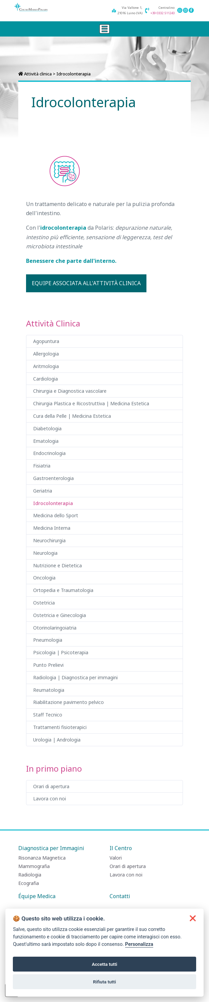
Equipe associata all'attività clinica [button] (86, 283)
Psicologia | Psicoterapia (60, 652)
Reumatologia (48, 690)
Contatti (120, 896)
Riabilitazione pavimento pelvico (68, 702)
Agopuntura (46, 341)
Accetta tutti (104, 964)
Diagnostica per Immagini (51, 848)
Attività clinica (38, 74)
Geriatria (42, 490)
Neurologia (45, 553)
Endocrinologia (49, 453)
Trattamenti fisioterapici (60, 727)
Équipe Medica (36, 896)
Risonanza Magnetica (42, 858)
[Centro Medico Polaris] (31, 7)
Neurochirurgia (49, 540)
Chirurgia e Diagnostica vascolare (70, 391)
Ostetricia (44, 602)
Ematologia (46, 441)
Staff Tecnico (47, 714)
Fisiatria (41, 465)
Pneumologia (47, 640)
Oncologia (44, 577)
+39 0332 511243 (162, 13)
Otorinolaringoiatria (54, 627)
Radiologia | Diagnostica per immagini (75, 677)
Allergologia (46, 353)
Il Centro (121, 848)
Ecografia (28, 883)
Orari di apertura (51, 786)
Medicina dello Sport (55, 515)
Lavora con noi (49, 798)
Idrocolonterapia (53, 503)
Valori (116, 858)
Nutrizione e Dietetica (57, 565)
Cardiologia (45, 378)
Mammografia (34, 866)
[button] (192, 918)
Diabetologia (47, 428)
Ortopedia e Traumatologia (63, 590)
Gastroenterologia (53, 478)
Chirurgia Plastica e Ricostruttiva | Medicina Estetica (91, 403)
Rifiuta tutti (104, 981)
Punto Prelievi (48, 665)
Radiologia (29, 874)
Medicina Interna (51, 528)
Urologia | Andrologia (56, 739)
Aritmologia (46, 366)
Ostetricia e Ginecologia (59, 615)
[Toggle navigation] (104, 29)
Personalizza (139, 944)
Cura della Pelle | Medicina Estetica (72, 416)
